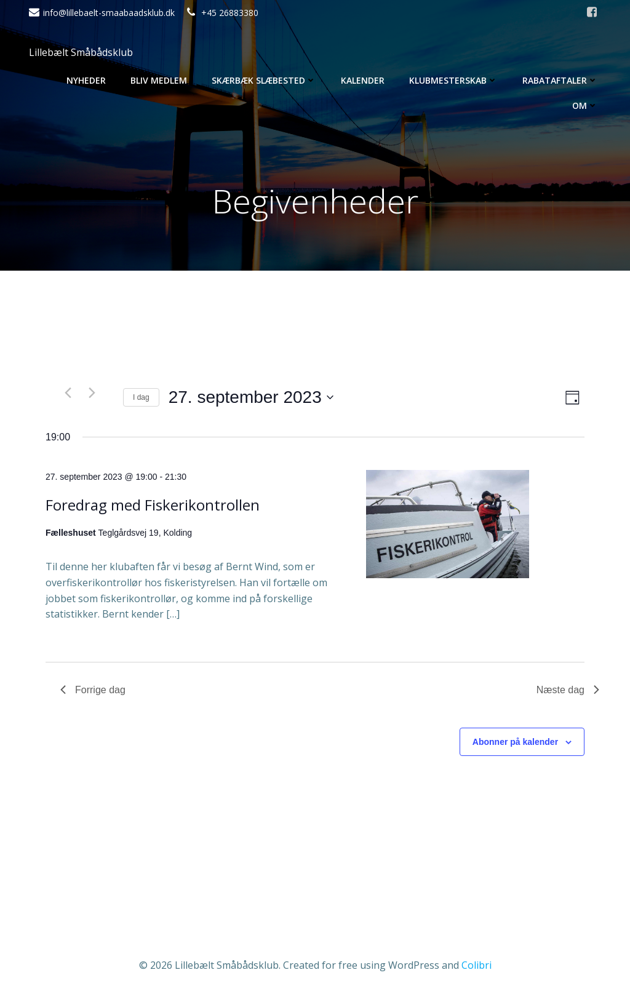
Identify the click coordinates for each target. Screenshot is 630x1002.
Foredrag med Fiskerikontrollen (153, 505)
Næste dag (567, 690)
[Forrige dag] (67, 392)
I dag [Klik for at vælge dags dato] (141, 397)
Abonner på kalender (515, 742)
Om (585, 105)
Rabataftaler (560, 80)
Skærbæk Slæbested (264, 80)
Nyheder (86, 80)
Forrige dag (93, 690)
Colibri (476, 965)
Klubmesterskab (453, 80)
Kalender (363, 80)
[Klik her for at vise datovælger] (251, 397)
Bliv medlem (158, 80)
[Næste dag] (91, 392)
